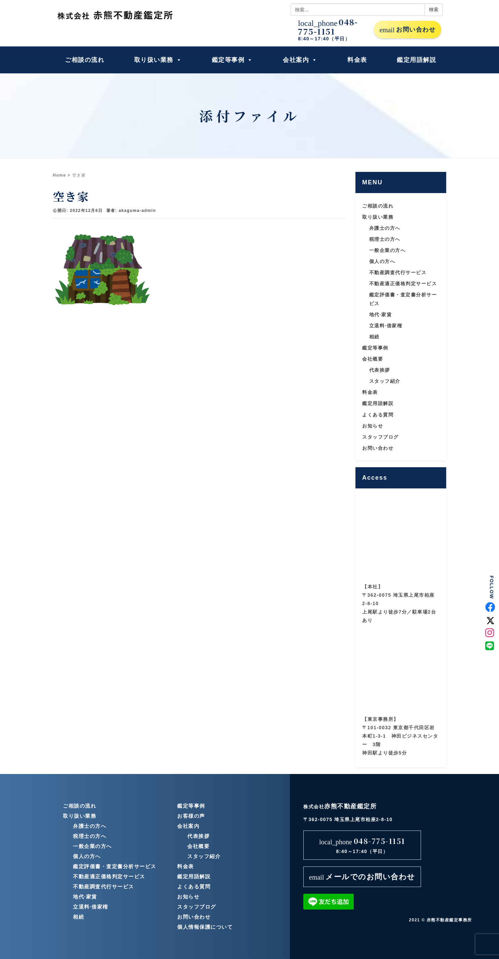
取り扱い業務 (158, 60)
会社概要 (372, 359)
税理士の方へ (384, 239)
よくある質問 (377, 414)
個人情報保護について (205, 927)
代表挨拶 (379, 370)
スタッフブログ (380, 437)
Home (59, 175)
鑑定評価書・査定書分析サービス (114, 866)
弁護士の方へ (384, 228)
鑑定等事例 (232, 60)
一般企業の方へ (387, 250)
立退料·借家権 (385, 325)
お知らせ (372, 426)
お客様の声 (191, 816)
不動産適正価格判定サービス (403, 283)
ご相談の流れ (84, 60)
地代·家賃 (380, 314)
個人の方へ (382, 261)
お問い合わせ (407, 30)
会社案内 (300, 60)
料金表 (357, 60)
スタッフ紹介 (384, 381)
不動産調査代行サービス (398, 272)
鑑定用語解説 (416, 60)
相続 (374, 336)
